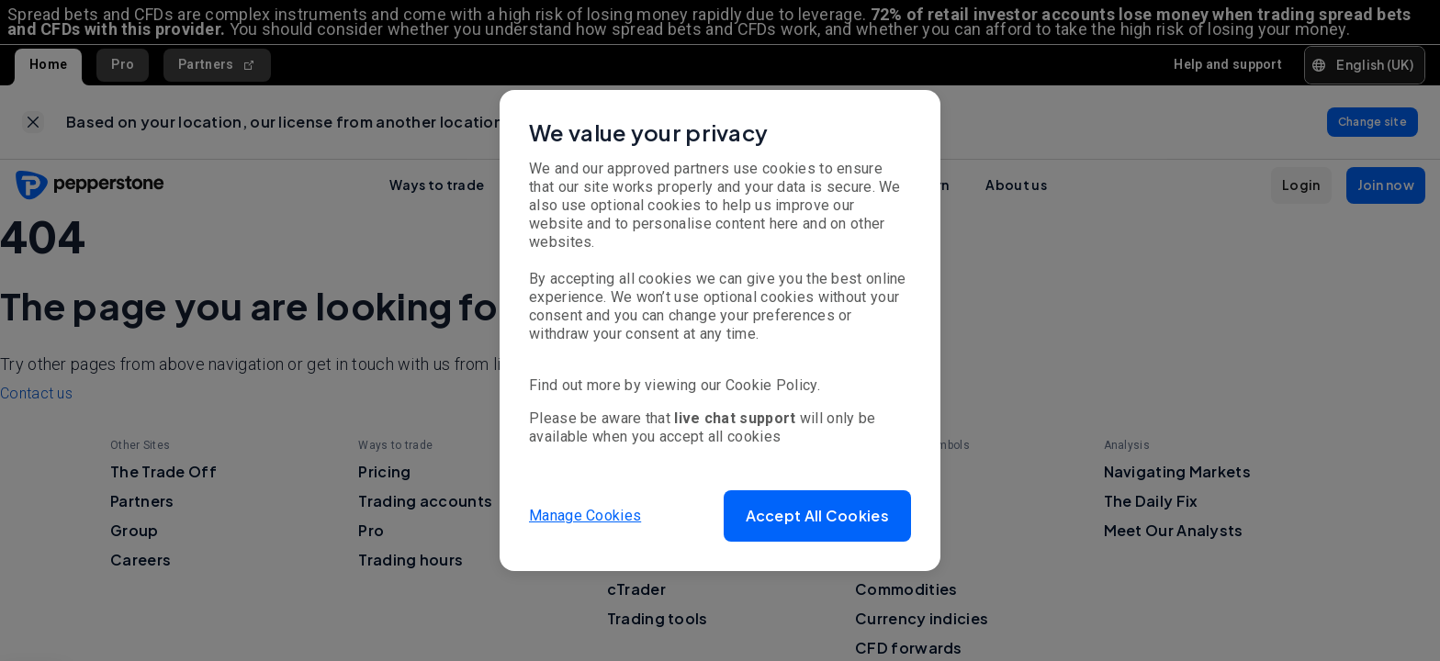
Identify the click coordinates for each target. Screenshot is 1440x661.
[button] (817, 516)
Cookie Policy (771, 385)
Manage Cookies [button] (585, 515)
